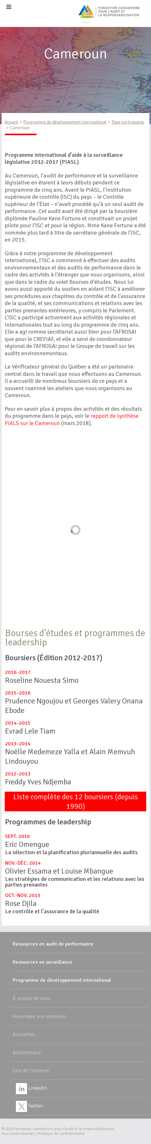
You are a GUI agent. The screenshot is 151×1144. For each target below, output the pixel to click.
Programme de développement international (64, 122)
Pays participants (128, 122)
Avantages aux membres (39, 1016)
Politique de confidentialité (61, 1133)
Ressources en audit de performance (53, 944)
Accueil (11, 122)
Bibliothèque (27, 1052)
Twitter (29, 1106)
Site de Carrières (31, 1070)
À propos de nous (32, 998)
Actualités (24, 1034)
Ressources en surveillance (42, 962)
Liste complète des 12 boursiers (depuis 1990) (75, 801)
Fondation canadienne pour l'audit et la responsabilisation (64, 1129)
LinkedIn (31, 1088)
